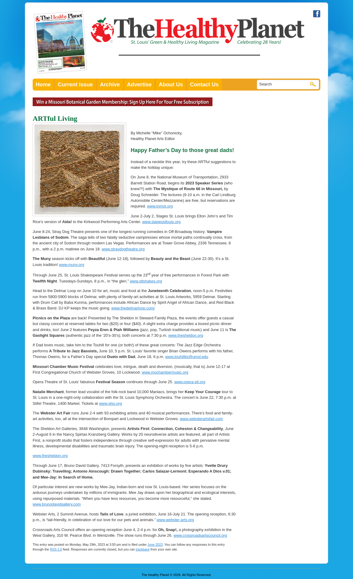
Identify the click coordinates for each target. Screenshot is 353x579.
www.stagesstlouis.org (161, 221)
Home (43, 85)
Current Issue (75, 85)
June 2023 (154, 544)
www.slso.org (110, 403)
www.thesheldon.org (185, 335)
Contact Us (204, 85)
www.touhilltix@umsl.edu (186, 356)
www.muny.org (71, 264)
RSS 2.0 (56, 549)
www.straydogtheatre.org (123, 249)
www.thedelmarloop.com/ (133, 308)
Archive (110, 85)
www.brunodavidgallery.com (57, 504)
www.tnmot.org (160, 206)
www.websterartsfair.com (201, 418)
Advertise (139, 85)
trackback (143, 549)
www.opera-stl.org (189, 382)
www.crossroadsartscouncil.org (200, 535)
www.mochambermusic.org (165, 372)
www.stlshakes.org (146, 281)
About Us (171, 85)
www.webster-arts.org (175, 520)
